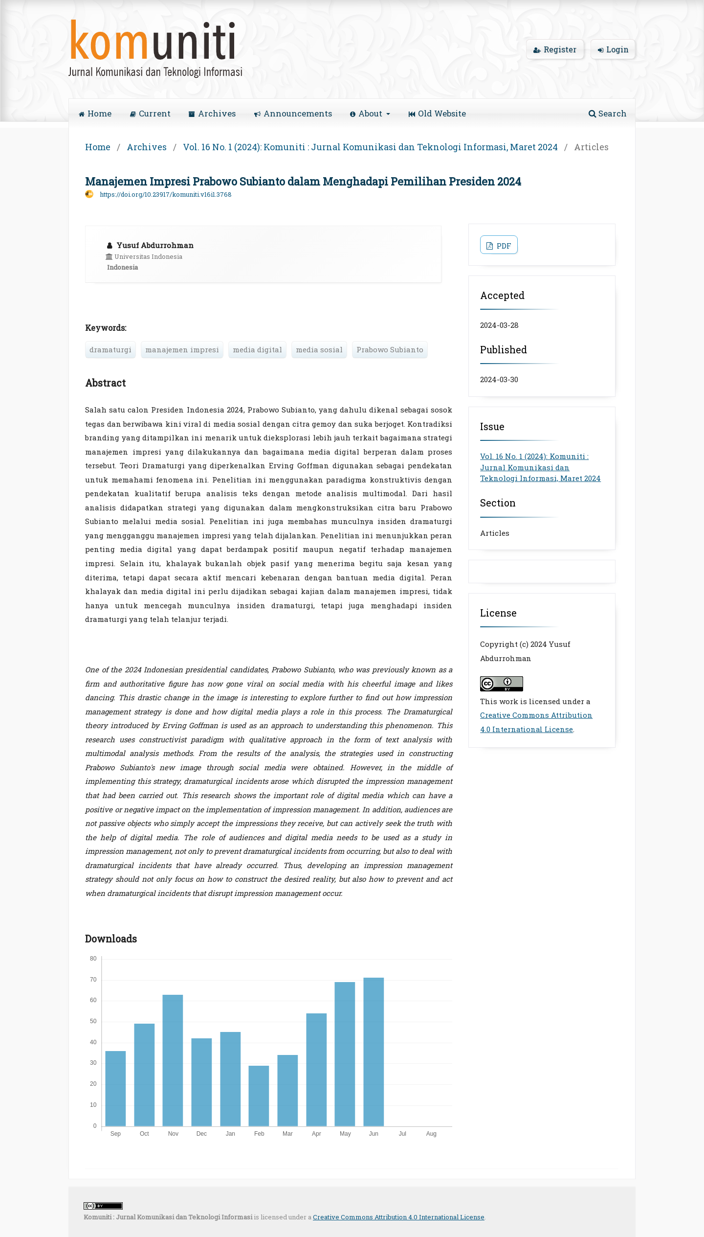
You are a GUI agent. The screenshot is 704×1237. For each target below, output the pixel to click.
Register (554, 49)
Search (608, 113)
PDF (503, 246)
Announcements (293, 113)
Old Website (437, 113)
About (367, 113)
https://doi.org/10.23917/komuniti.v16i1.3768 (166, 194)
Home (95, 113)
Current (150, 113)
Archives (212, 113)
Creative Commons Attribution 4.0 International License (398, 1217)
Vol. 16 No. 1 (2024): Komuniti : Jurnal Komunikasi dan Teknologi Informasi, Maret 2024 (370, 147)
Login (613, 49)
